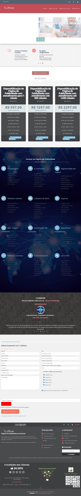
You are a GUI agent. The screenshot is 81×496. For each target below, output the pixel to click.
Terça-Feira (48, 377)
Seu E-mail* (4, 360)
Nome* (3, 351)
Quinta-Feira (48, 382)
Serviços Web (53, 8)
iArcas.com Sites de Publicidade (46, 492)
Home (44, 8)
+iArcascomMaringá (52, 301)
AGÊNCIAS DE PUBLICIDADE (69, 436)
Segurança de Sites (47, 436)
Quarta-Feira (48, 380)
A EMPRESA (65, 433)
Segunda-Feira (48, 375)
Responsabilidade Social (49, 438)
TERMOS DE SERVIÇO (68, 443)
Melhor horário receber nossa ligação (51, 365)
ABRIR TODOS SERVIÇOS (40, 73)
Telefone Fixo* (5, 370)
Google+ (77, 425)
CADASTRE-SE (46, 447)
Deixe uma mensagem (7, 375)
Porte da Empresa (46, 356)
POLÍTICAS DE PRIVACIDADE (69, 440)
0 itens (6, 1)
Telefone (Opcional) (47, 360)
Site (43, 351)
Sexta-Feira (48, 385)
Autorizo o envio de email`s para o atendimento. (55, 390)
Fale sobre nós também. (41, 318)
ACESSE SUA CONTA (47, 445)
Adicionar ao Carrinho (15, 138)
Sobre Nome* (4, 356)
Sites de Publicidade (48, 433)
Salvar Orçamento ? (10, 411)
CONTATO (65, 438)
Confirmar (70, 454)
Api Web (45, 440)
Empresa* (3, 365)
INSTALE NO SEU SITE (40, 31)
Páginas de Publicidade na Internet (43, 493)
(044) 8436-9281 (16, 482)
